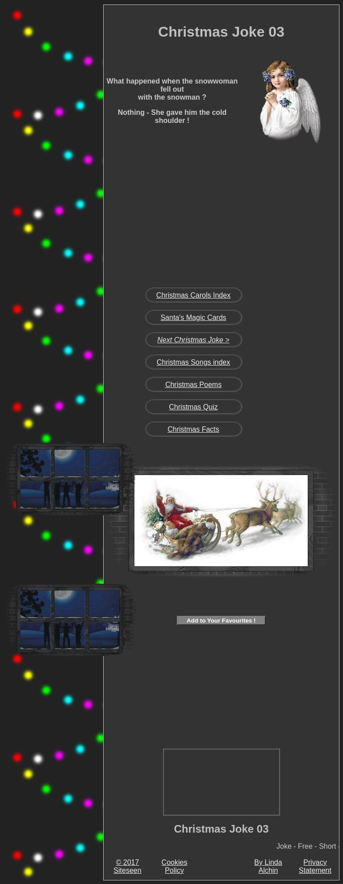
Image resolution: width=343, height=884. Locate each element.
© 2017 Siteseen (127, 866)
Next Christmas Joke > (193, 340)
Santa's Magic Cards (193, 317)
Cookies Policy (175, 866)
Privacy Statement (315, 866)
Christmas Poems (193, 384)
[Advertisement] (70, 145)
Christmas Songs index (193, 362)
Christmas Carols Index (193, 295)
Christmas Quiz (193, 407)
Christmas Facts (193, 429)
